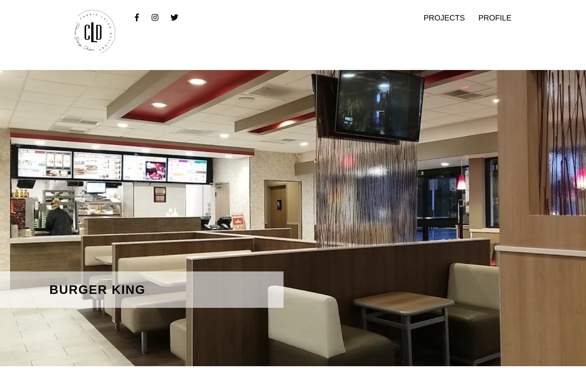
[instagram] (155, 17)
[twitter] (174, 17)
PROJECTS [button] (444, 18)
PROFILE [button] (495, 18)
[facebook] (137, 17)
